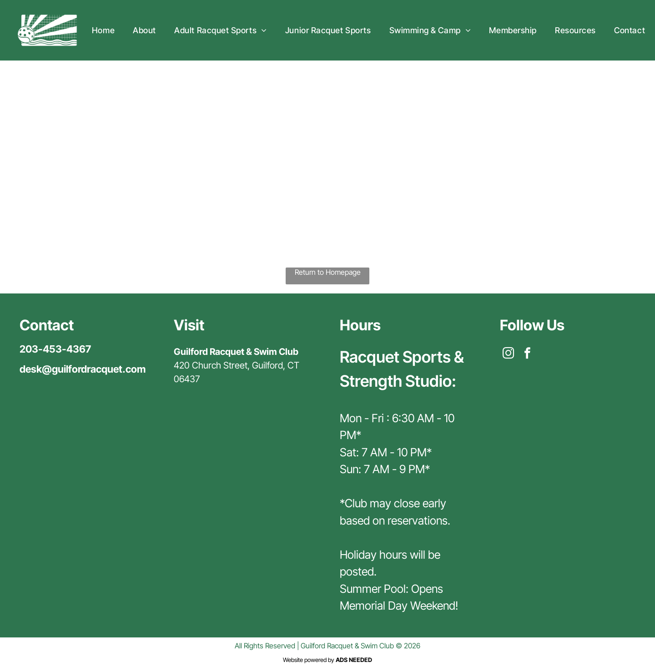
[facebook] (527, 354)
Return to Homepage (328, 272)
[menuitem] (103, 30)
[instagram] (508, 354)
